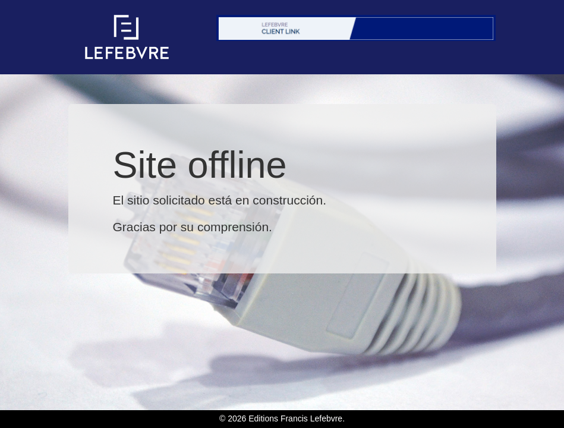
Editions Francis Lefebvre (295, 418)
